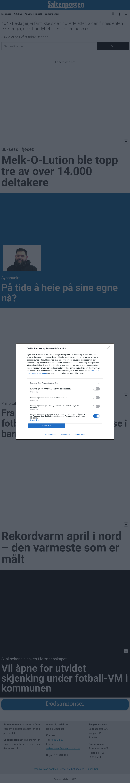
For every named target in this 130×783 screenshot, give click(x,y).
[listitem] (65, 383)
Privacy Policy (79, 435)
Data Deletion (50, 435)
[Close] (109, 348)
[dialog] (65, 392)
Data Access (65, 435)
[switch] (96, 388)
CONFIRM (46, 426)
